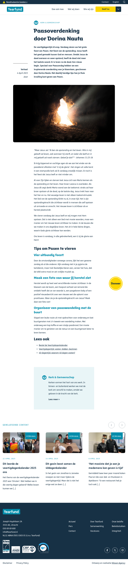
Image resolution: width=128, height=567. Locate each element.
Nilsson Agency (118, 563)
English (116, 2)
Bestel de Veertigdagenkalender (53, 345)
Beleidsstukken (118, 526)
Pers (70, 526)
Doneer (115, 283)
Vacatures (94, 531)
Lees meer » (54, 399)
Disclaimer (7, 563)
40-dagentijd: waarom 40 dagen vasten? (57, 353)
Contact (105, 2)
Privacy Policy (22, 563)
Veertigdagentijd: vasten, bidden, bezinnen (58, 349)
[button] (111, 425)
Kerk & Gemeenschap (50, 23)
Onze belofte (117, 521)
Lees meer (21, 464)
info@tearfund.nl (10, 532)
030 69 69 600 (9, 528)
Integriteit (116, 531)
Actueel (72, 521)
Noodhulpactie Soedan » (16, 2)
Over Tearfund (96, 521)
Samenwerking (97, 526)
